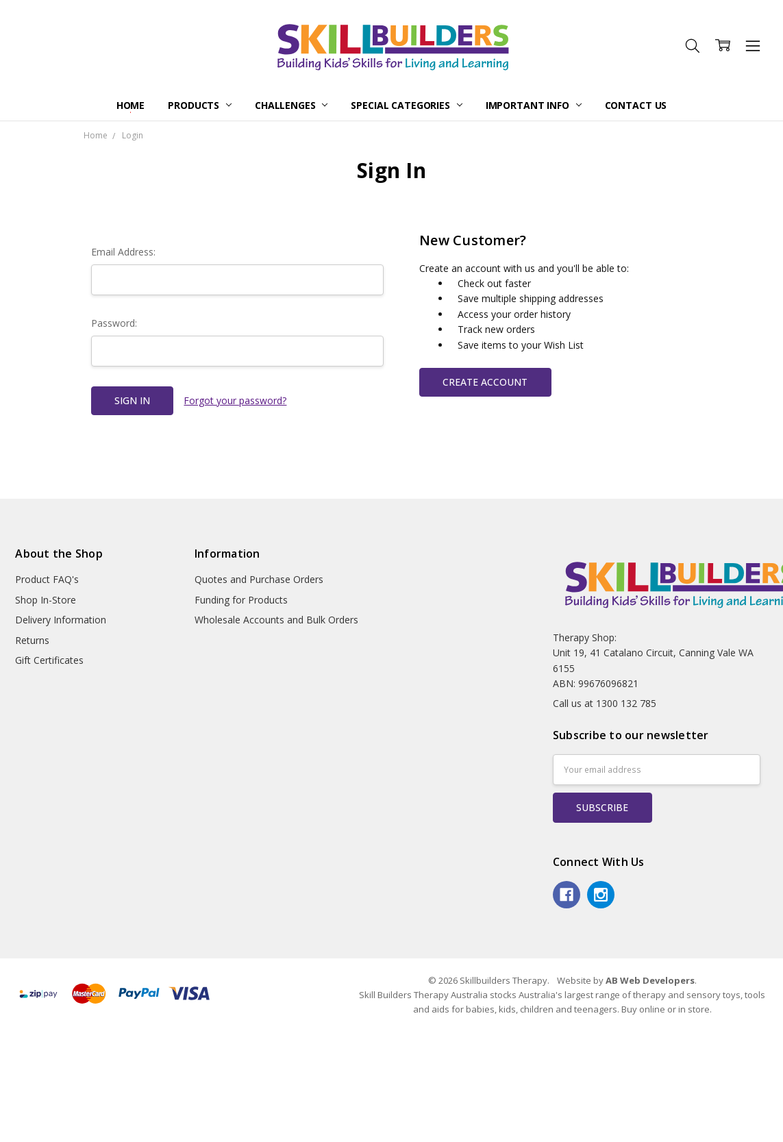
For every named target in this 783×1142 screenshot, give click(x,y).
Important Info (534, 105)
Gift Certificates (49, 660)
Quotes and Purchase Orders (259, 579)
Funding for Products (241, 599)
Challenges (291, 105)
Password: (114, 323)
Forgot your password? (235, 400)
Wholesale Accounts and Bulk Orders (276, 619)
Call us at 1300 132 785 (604, 703)
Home (130, 105)
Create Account (485, 381)
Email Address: (123, 251)
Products (200, 105)
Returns (32, 640)
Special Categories (406, 105)
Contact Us (636, 105)
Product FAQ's (47, 579)
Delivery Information (60, 619)
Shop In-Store (45, 599)
